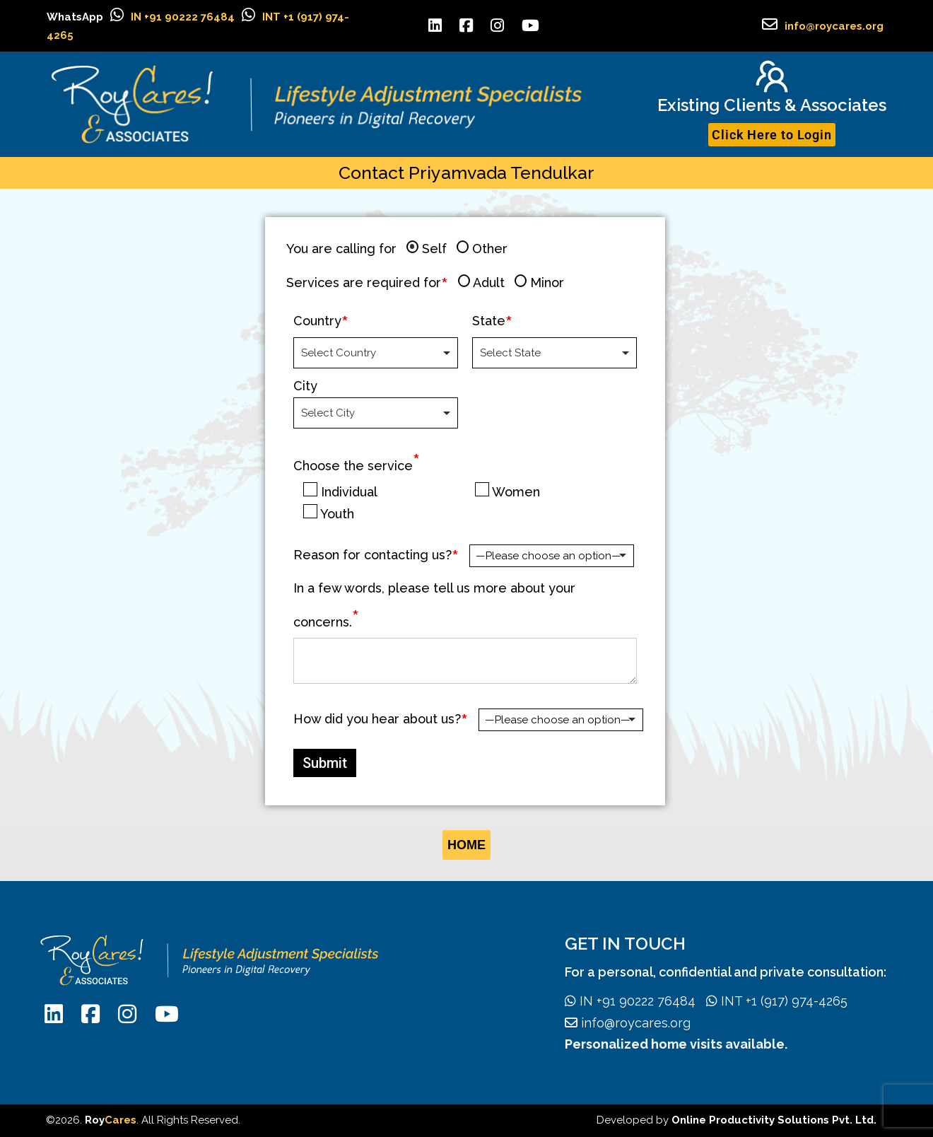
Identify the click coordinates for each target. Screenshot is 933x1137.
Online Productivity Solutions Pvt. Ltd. (773, 1120)
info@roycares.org (834, 26)
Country (317, 320)
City (305, 385)
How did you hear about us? (377, 718)
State (488, 320)
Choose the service (356, 465)
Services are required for (363, 282)
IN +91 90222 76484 (183, 17)
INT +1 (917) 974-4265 (771, 1000)
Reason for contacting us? (372, 554)
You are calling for (341, 248)
